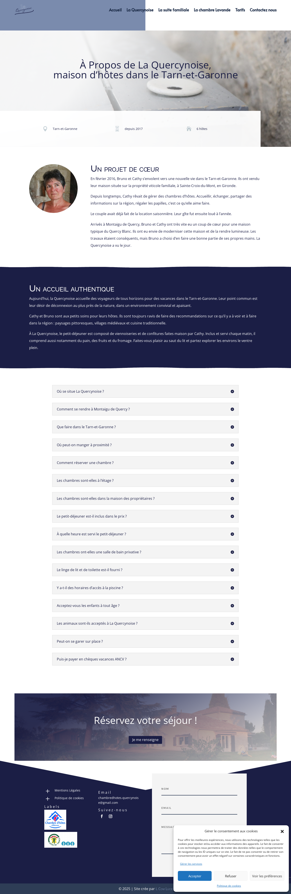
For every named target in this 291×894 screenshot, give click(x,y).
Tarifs (240, 10)
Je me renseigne (145, 739)
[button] (282, 831)
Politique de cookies (229, 886)
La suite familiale (173, 10)
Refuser (230, 876)
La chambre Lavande (212, 10)
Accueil (115, 10)
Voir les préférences (267, 876)
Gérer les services (191, 864)
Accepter (194, 876)
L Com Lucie (164, 888)
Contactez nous (263, 10)
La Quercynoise (140, 10)
